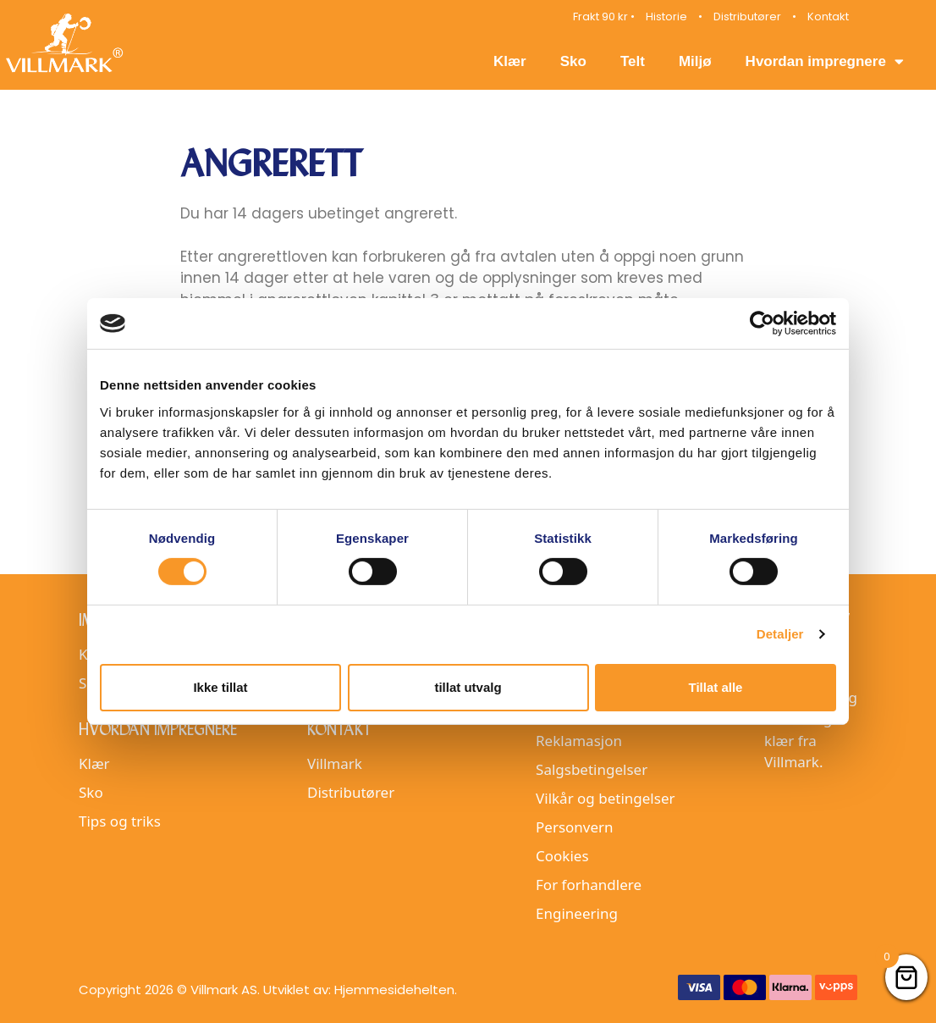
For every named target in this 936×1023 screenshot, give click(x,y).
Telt (632, 61)
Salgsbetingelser (591, 769)
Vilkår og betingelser (605, 798)
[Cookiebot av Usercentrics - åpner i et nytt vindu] (762, 323)
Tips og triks (120, 821)
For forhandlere (588, 884)
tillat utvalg (467, 687)
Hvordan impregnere (825, 61)
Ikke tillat (220, 687)
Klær (509, 61)
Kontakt (828, 16)
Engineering (577, 913)
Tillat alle (716, 687)
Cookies (562, 855)
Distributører (747, 16)
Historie (666, 16)
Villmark (334, 763)
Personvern (575, 827)
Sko (573, 61)
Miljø (695, 61)
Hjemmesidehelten (394, 989)
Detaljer (780, 634)
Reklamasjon (579, 740)
